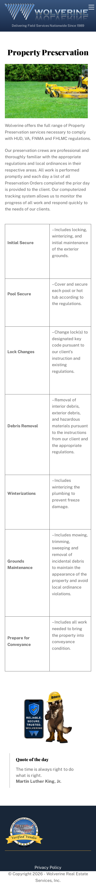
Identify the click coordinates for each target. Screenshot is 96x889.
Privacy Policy (48, 867)
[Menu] (91, 7)
